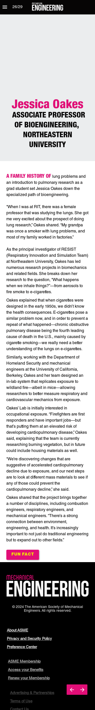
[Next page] (82, 689)
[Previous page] (72, 689)
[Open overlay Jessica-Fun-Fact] (22, 555)
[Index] (5, 7)
